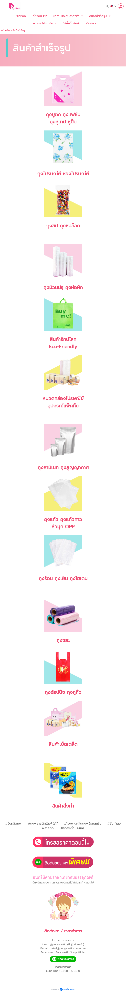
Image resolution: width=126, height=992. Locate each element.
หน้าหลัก (5, 30)
